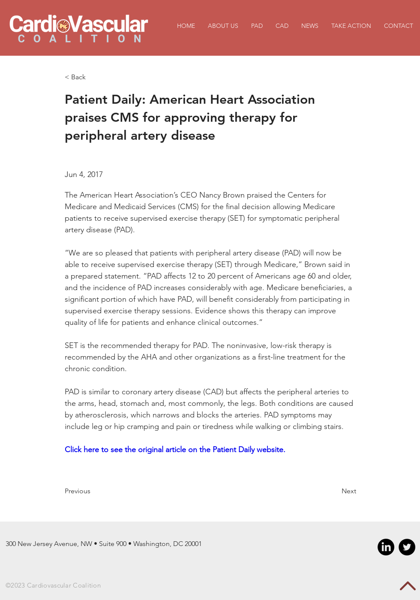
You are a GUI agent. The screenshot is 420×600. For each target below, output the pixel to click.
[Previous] (92, 491)
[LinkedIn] (386, 547)
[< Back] (92, 77)
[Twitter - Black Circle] (407, 547)
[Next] (334, 491)
